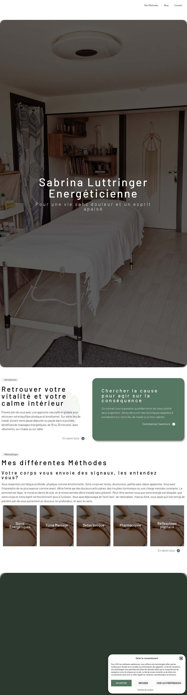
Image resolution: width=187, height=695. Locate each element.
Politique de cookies (145, 690)
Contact (178, 5)
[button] (181, 656)
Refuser (143, 683)
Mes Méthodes (151, 5)
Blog (166, 5)
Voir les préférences (169, 683)
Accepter (121, 683)
